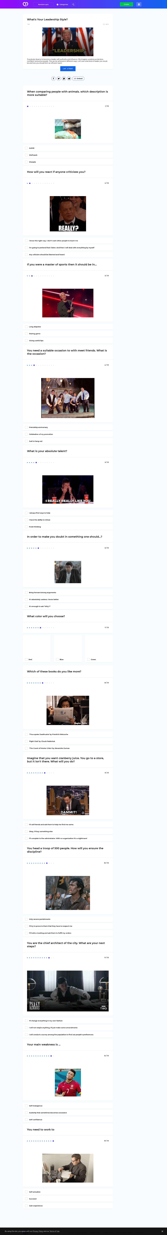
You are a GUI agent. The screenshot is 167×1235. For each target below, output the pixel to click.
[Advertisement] (132, 47)
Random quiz (43, 4)
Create (126, 4)
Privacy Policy (38, 1231)
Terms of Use (54, 1231)
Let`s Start (68, 69)
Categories (63, 4)
